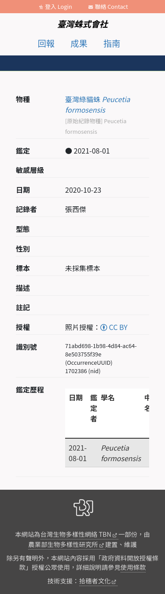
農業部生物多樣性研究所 (63, 544)
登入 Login (58, 6)
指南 (111, 43)
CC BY (114, 327)
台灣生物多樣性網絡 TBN (75, 534)
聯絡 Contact (111, 6)
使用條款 (133, 567)
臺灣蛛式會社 (82, 24)
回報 (46, 43)
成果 (78, 43)
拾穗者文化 (95, 580)
